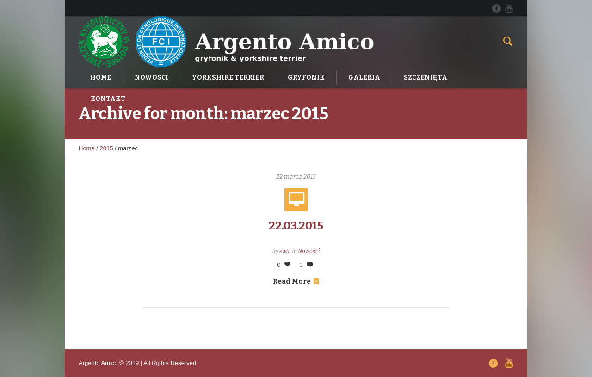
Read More (296, 281)
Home (87, 148)
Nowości (309, 251)
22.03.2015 (296, 225)
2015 (106, 148)
